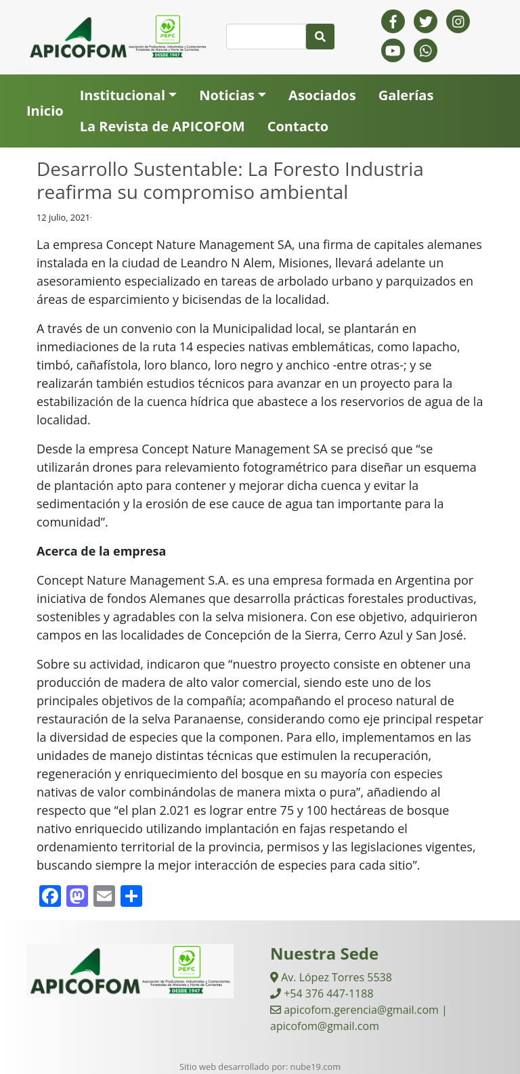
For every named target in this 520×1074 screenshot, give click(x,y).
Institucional (122, 95)
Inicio (45, 111)
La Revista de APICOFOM (162, 126)
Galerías (406, 95)
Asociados (322, 95)
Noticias (227, 95)
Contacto (297, 126)
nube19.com (315, 1066)
